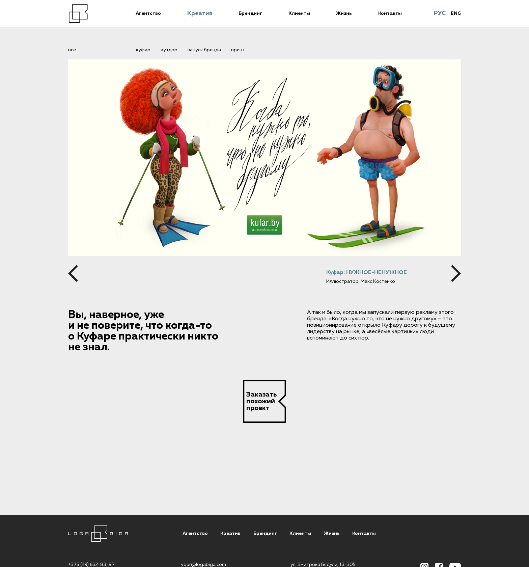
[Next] (456, 273)
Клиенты (299, 13)
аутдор (169, 50)
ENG (456, 13)
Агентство (148, 13)
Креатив (200, 13)
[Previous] (73, 273)
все (72, 50)
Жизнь (344, 13)
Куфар (143, 50)
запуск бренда (204, 50)
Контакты (390, 13)
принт (238, 50)
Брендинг (250, 13)
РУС (440, 13)
